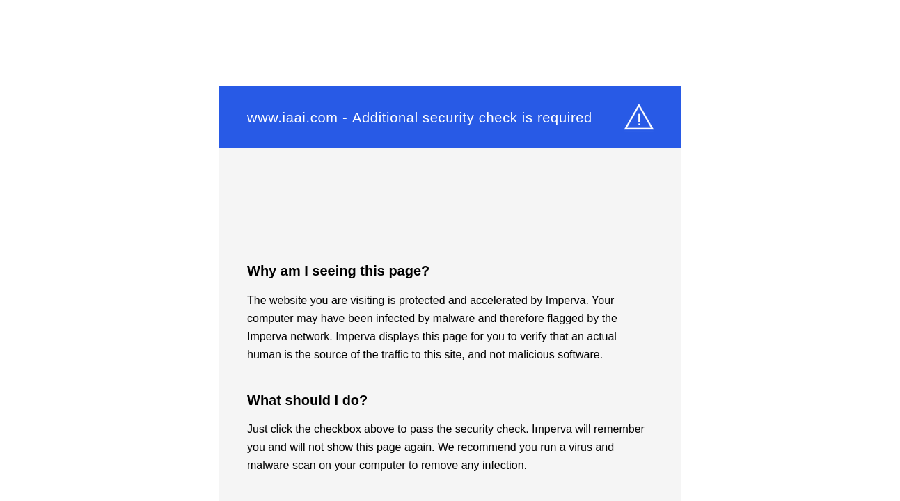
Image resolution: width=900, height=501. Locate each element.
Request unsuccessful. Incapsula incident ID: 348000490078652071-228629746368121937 (450, 250)
